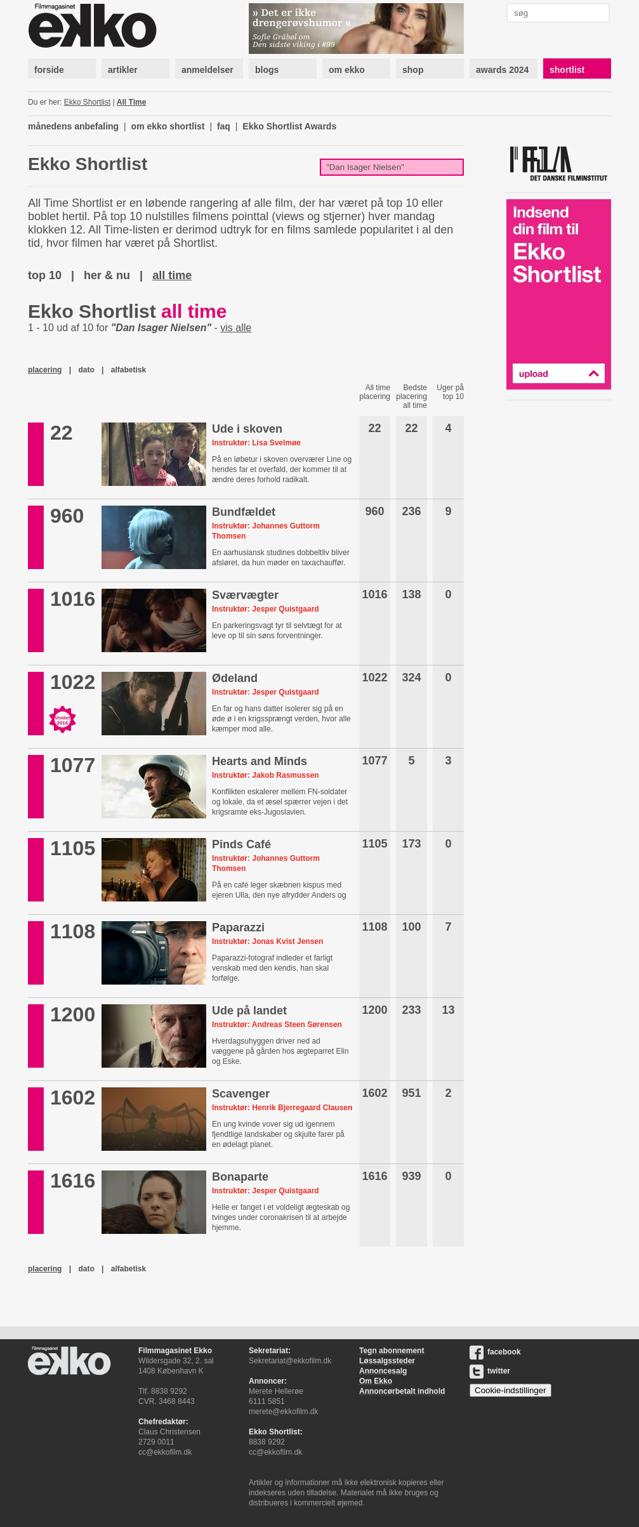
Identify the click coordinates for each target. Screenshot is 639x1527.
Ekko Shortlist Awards (289, 126)
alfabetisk (128, 369)
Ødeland (235, 678)
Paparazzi (238, 927)
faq (223, 126)
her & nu (107, 275)
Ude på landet (249, 1010)
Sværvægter (245, 595)
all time (172, 275)
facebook (495, 1352)
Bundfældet (243, 512)
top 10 (45, 275)
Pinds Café (241, 844)
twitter (490, 1371)
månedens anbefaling (73, 126)
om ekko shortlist (168, 126)
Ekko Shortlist (87, 102)
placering (45, 369)
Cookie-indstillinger (510, 1390)
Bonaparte (240, 1176)
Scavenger (241, 1093)
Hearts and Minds (259, 761)
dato (86, 369)
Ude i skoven (247, 429)
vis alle (235, 327)
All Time (131, 102)
